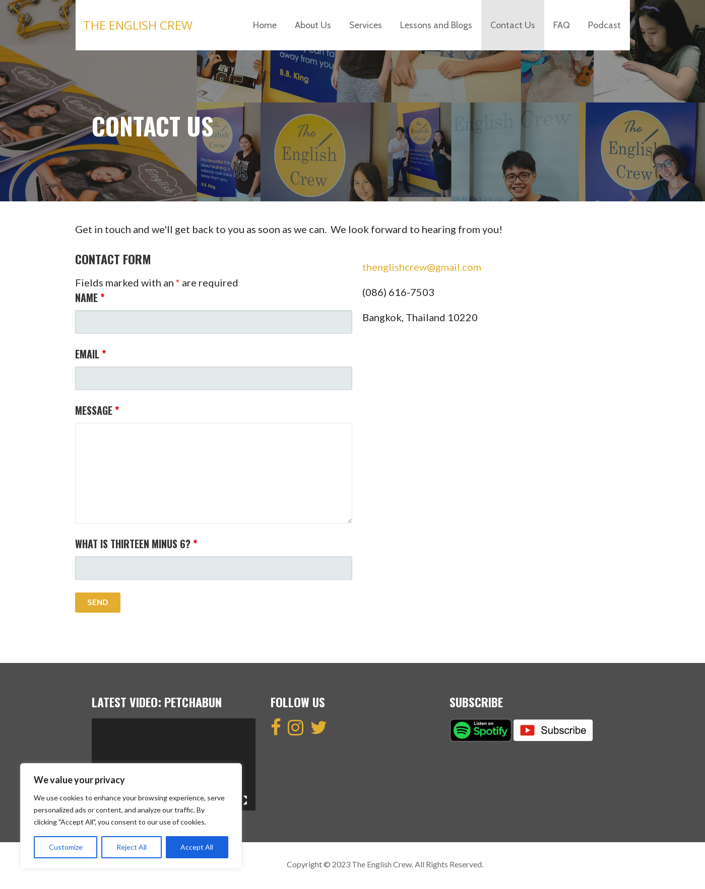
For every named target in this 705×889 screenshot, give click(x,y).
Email (90, 353)
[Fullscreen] (242, 800)
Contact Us (512, 25)
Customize (66, 847)
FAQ (561, 25)
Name (89, 297)
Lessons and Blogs (436, 25)
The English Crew (138, 25)
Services (365, 25)
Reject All (131, 847)
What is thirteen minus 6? (136, 543)
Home (265, 25)
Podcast (604, 25)
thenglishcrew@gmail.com (421, 267)
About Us (313, 25)
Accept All (196, 847)
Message (97, 410)
